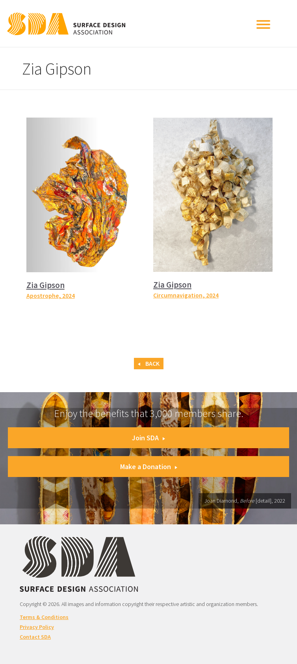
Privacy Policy (37, 626)
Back (149, 363)
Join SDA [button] (148, 437)
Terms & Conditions (44, 617)
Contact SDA (35, 636)
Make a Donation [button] (148, 466)
